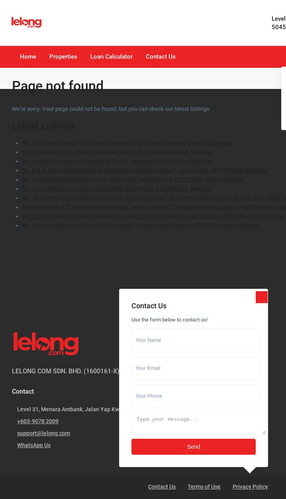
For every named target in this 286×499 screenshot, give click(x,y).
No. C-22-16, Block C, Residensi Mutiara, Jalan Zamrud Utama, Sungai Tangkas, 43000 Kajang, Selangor (152, 216)
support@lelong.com (43, 433)
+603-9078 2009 (38, 421)
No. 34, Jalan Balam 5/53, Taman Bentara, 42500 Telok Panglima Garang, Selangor (126, 143)
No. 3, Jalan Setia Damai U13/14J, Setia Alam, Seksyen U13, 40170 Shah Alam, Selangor (132, 179)
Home (28, 56)
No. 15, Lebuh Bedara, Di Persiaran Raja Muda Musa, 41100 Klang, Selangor (117, 188)
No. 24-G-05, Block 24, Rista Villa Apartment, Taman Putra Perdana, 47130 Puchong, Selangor (140, 225)
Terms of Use (204, 486)
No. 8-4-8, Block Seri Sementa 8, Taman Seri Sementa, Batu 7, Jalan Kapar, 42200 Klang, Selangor (144, 170)
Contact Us (161, 56)
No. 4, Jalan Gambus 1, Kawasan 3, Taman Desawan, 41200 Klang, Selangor (117, 161)
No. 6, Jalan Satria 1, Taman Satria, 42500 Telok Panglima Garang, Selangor (117, 152)
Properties (63, 56)
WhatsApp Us (34, 445)
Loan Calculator (111, 56)
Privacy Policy (250, 486)
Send (193, 447)
